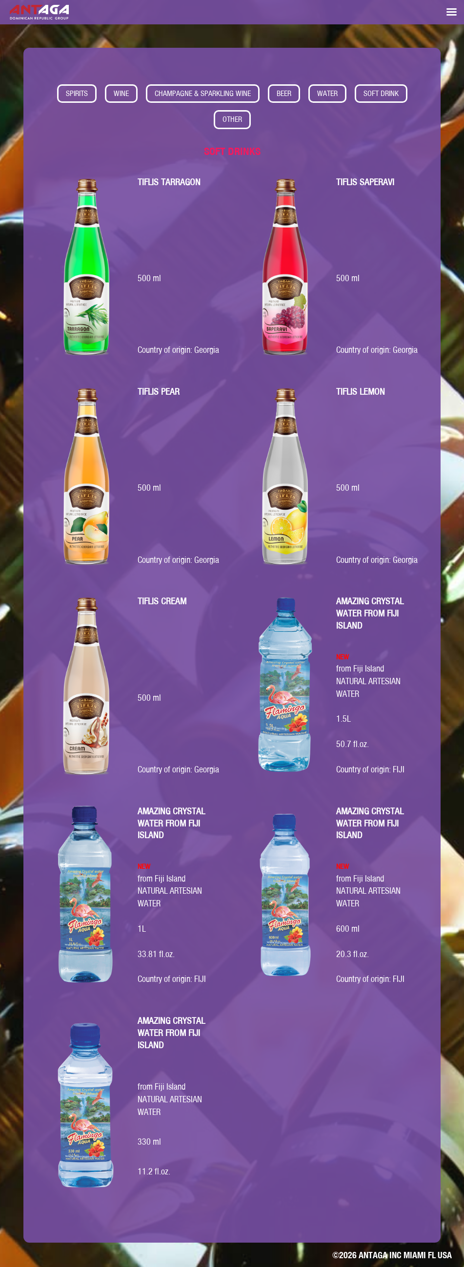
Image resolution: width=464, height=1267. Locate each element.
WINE (121, 93)
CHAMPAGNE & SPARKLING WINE (203, 93)
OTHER (232, 119)
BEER (284, 93)
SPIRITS (77, 93)
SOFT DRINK (381, 93)
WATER (327, 93)
